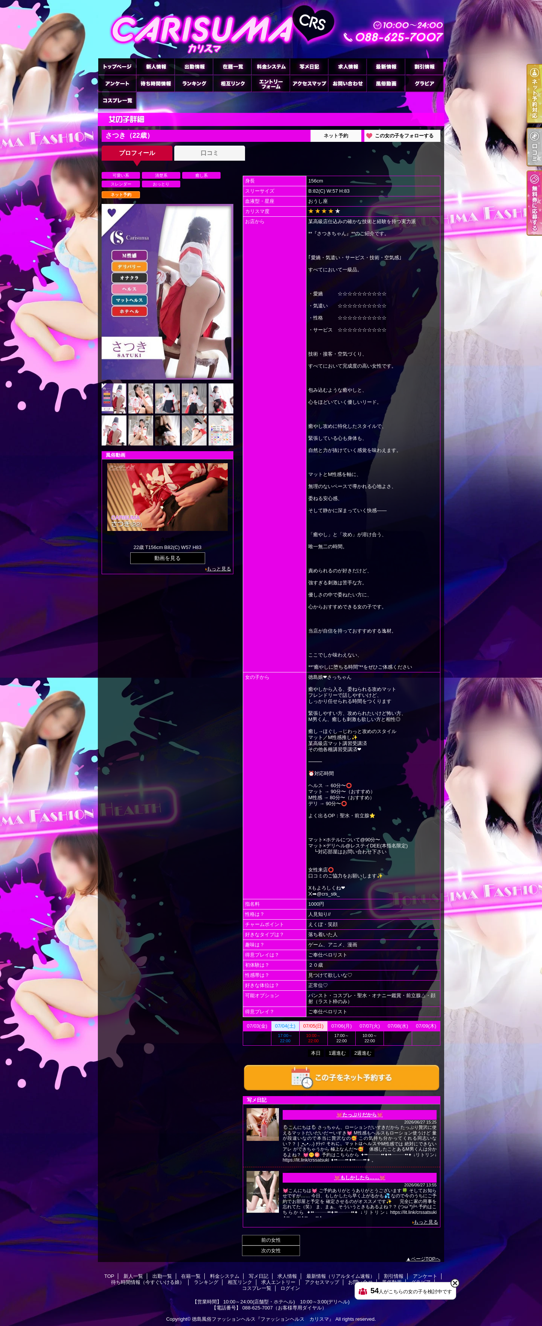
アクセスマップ (309, 83)
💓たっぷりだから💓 (359, 1115)
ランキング (194, 83)
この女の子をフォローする (404, 135)
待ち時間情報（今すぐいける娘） (155, 83)
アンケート (117, 83)
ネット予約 (336, 135)
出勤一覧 (194, 66)
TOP (117, 66)
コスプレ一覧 (117, 100)
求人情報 (347, 66)
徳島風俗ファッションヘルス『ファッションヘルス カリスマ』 (263, 1319)
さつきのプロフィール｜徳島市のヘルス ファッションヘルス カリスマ (271, 29)
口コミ (210, 153)
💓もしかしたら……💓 (359, 1177)
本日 (316, 1053)
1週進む (337, 1053)
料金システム (270, 66)
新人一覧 (155, 66)
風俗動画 (386, 83)
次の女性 (271, 1250)
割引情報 (424, 66)
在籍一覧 (232, 66)
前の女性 (271, 1240)
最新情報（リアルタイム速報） (386, 66)
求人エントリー (270, 83)
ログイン (290, 1288)
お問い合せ (347, 83)
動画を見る (167, 558)
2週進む (362, 1053)
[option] (167, 292)
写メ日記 (309, 66)
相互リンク (232, 83)
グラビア (424, 83)
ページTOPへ (426, 1259)
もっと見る (219, 569)
